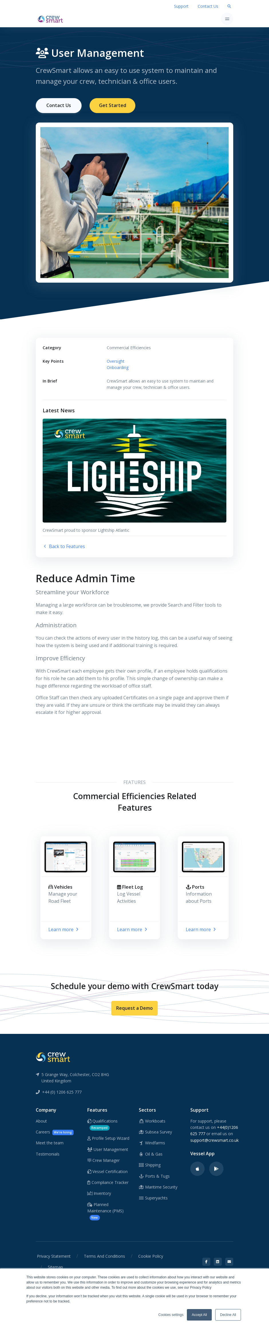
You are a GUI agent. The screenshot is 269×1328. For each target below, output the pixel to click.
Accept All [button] (199, 1315)
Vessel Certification (107, 1171)
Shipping (150, 1164)
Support (181, 6)
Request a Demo (134, 1008)
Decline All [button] (228, 1315)
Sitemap (55, 1266)
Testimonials (48, 1153)
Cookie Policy (150, 1256)
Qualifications (102, 1124)
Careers (55, 1132)
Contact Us (208, 6)
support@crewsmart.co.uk (214, 1140)
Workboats (152, 1120)
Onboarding (117, 367)
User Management (107, 1149)
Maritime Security (158, 1186)
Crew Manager (103, 1160)
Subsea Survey (155, 1131)
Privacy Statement (54, 1256)
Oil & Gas (151, 1153)
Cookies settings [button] (170, 1315)
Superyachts (153, 1197)
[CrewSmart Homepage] (52, 19)
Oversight (115, 361)
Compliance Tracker (107, 1182)
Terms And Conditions (104, 1256)
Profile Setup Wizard (108, 1138)
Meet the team (50, 1142)
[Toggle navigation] (227, 19)
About (41, 1120)
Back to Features (64, 546)
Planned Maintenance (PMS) (105, 1210)
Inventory (99, 1193)
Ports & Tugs (154, 1175)
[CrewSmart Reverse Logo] (53, 1056)
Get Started (112, 105)
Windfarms (152, 1142)
